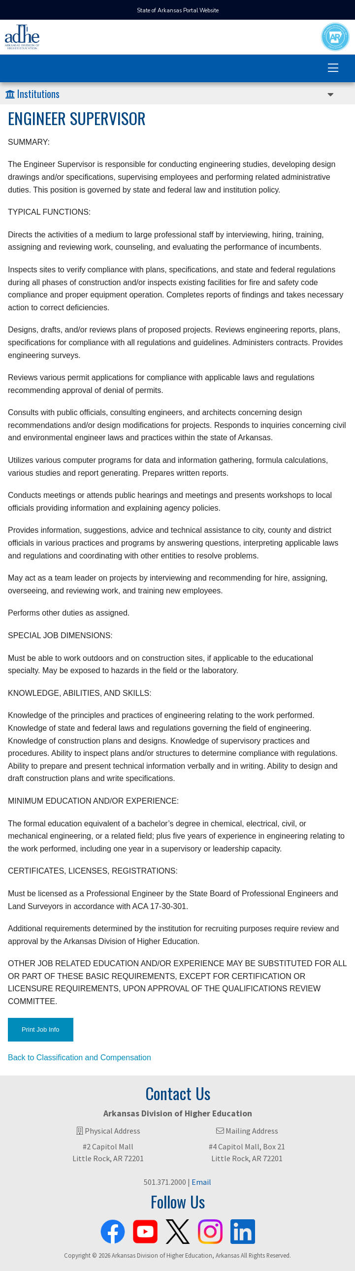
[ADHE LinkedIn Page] (242, 1229)
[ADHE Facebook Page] (112, 1229)
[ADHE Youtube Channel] (145, 1229)
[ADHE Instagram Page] (210, 1229)
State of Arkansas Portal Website (178, 10)
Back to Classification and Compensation (79, 1057)
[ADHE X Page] (177, 1229)
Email (201, 1182)
